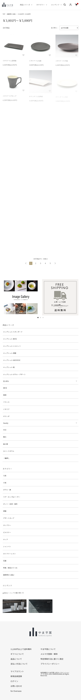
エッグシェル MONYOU (11, 360)
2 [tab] (40, 317)
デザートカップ (8, 518)
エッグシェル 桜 (9, 367)
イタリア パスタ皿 (61, 61)
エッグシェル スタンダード (12, 332)
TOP (4, 14)
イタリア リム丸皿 (35, 61)
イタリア (6, 409)
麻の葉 (5, 444)
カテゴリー (40, 4)
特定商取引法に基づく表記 (51, 658)
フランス (6, 402)
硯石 (4, 437)
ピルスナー (7, 532)
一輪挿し (6, 458)
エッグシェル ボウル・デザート (14, 374)
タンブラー (7, 525)
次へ (55, 263)
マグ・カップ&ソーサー (11, 497)
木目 (4, 430)
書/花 (5, 388)
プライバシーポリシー (49, 663)
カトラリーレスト (9, 554)
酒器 (4, 511)
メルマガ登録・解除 (49, 654)
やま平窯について (48, 649)
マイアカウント (17, 671)
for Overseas (16, 691)
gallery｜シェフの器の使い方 (13, 593)
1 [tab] (37, 317)
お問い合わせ (16, 686)
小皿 (4, 483)
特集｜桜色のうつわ (10, 568)
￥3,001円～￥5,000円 (24, 14)
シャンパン (7, 546)
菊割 (4, 395)
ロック (5, 539)
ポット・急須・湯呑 (10, 504)
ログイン (14, 681)
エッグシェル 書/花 (10, 339)
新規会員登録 (16, 676)
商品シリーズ (25, 4)
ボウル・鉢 (7, 490)
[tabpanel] (20, 297)
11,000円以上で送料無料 (21, 649)
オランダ (6, 416)
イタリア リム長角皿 (9, 61)
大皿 (4, 475)
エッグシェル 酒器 (9, 353)
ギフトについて (17, 654)
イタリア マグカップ (9, 97)
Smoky (5, 423)
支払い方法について (19, 663)
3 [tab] (43, 317)
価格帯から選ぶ (11, 14)
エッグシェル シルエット (12, 346)
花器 (4, 561)
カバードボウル (8, 451)
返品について (16, 658)
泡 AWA (6, 381)
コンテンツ (55, 4)
